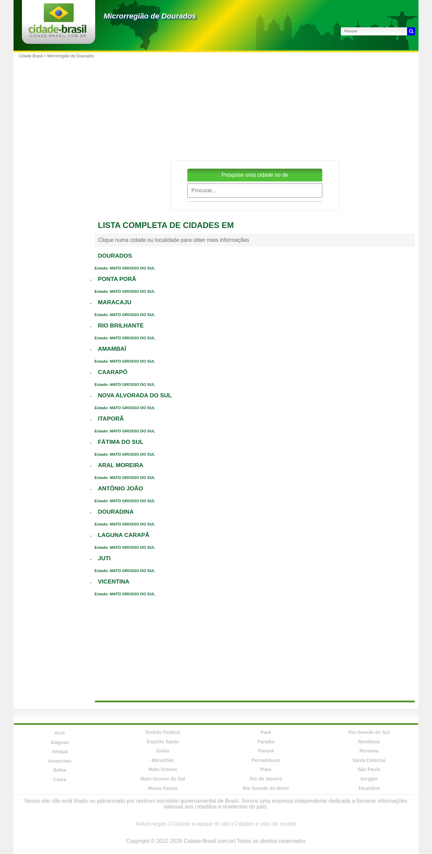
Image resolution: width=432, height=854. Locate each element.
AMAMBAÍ (112, 348)
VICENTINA (113, 581)
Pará (266, 732)
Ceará (59, 779)
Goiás (162, 750)
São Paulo (368, 769)
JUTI (104, 558)
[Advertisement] (254, 108)
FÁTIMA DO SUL (120, 441)
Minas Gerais (163, 788)
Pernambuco (265, 760)
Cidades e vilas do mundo (265, 824)
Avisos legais (151, 824)
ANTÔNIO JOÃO (120, 488)
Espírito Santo (163, 741)
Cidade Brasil (31, 56)
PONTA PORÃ (117, 279)
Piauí (265, 769)
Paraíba (265, 741)
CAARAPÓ (113, 372)
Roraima (368, 750)
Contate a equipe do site (200, 824)
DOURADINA (116, 511)
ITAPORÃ (111, 418)
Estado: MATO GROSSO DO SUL (124, 268)
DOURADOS (115, 255)
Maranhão (163, 760)
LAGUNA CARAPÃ (123, 535)
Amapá (60, 751)
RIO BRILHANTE (121, 325)
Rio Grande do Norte (266, 788)
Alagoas (60, 742)
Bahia (59, 770)
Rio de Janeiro (266, 778)
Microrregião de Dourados (150, 16)
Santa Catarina (368, 760)
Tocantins (369, 788)
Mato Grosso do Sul (162, 778)
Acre (59, 733)
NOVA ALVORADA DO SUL (135, 395)
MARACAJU (114, 302)
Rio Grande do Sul (368, 732)
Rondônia (369, 741)
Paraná (266, 750)
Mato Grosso (162, 769)
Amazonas (60, 761)
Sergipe (369, 778)
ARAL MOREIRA (120, 465)
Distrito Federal (162, 732)
